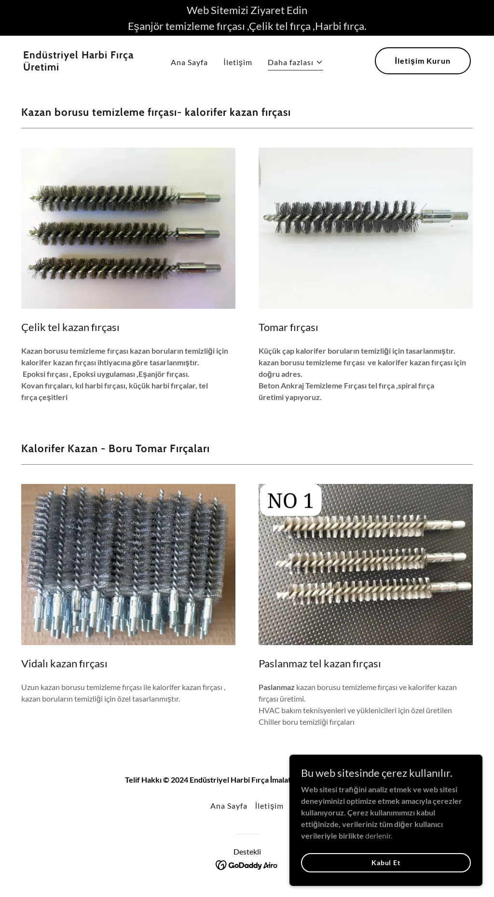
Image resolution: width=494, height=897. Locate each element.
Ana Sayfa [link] (189, 62)
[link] (81, 67)
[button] (295, 63)
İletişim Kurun (423, 60)
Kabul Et (385, 875)
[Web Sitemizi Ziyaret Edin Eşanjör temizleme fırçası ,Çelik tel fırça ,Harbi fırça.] (247, 18)
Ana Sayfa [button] (228, 805)
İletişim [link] (237, 62)
